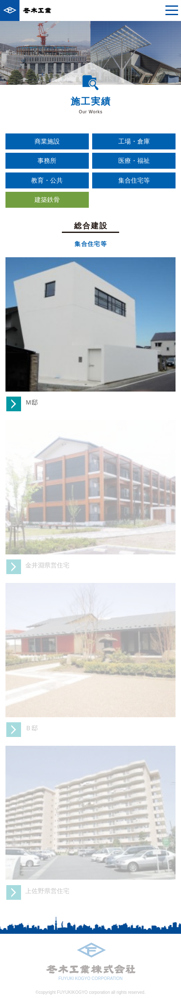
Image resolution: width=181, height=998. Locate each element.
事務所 (46, 160)
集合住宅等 (134, 180)
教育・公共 (47, 180)
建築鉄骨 (47, 199)
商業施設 (47, 141)
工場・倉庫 (134, 141)
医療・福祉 (134, 160)
